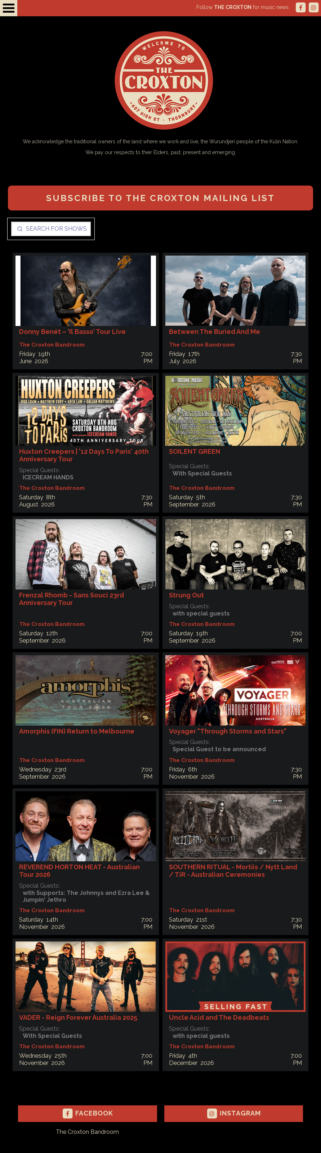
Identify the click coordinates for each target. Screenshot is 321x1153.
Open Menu (8, 8)
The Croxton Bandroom (87, 1131)
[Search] (51, 229)
